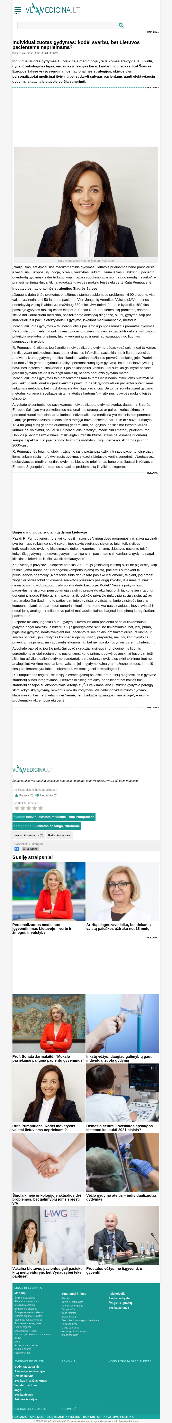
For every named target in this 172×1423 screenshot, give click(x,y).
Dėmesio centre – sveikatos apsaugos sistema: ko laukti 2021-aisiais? (119, 1128)
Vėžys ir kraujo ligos (72, 1302)
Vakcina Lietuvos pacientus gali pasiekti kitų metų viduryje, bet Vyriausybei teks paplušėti (47, 1272)
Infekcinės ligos (70, 1335)
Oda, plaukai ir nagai (26, 1330)
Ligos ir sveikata (28, 1287)
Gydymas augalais (27, 1366)
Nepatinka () (48, 795)
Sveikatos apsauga (48, 826)
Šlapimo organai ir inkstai (28, 1316)
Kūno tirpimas (69, 1313)
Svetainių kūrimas (128, 1421)
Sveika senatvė (119, 1307)
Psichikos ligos (23, 1352)
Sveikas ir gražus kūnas (31, 1380)
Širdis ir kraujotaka (25, 1297)
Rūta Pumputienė (80, 817)
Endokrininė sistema (26, 1308)
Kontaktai (91, 1417)
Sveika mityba (24, 1376)
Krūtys (18, 1338)
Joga (18, 1390)
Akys (17, 1341)
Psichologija (117, 1293)
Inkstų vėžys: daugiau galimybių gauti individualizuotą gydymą (119, 1058)
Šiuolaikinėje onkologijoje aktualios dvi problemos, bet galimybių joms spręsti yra (46, 1199)
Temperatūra (68, 1309)
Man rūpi (20, 1293)
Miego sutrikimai (70, 1327)
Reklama (152, 32)
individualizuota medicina (46, 817)
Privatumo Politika (118, 1417)
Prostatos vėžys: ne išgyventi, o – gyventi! (115, 1271)
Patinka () (26, 795)
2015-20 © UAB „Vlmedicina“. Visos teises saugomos (63, 1421)
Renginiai (69, 1361)
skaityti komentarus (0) (29, 835)
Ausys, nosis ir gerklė (26, 1345)
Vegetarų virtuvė (26, 1385)
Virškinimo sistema (25, 1305)
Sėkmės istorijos (26, 1399)
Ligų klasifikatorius (63, 1417)
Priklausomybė (70, 1324)
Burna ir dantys (23, 1349)
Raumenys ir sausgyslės (28, 1323)
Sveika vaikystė (119, 1298)
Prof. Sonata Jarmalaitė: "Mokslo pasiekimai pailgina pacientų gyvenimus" (48, 1058)
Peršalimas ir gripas (72, 1305)
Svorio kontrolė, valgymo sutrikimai (80, 1320)
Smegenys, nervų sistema (29, 1312)
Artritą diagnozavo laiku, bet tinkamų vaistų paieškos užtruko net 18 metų (118, 927)
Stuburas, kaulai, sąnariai (28, 1319)
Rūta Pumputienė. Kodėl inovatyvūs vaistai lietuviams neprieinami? (43, 1128)
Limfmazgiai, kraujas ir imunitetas (33, 1334)
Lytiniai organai (23, 1327)
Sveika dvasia (24, 1394)
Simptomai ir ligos (74, 1293)
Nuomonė (72, 826)
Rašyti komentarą (59, 835)
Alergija (66, 1298)
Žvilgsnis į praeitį (120, 1303)
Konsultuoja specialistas (130, 1361)
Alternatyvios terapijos (30, 1371)
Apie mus (37, 1417)
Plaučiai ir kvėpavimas (27, 1301)
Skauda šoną (69, 1316)
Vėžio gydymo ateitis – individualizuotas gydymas (121, 1197)
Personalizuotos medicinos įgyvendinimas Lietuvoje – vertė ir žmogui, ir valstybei (42, 929)
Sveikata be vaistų (29, 1361)
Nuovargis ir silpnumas (74, 1331)
